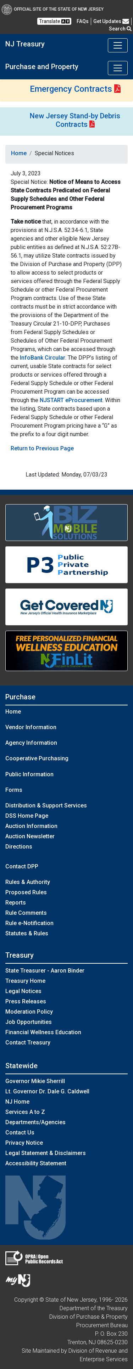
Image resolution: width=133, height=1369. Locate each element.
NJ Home (17, 1101)
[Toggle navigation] (118, 45)
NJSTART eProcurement (71, 400)
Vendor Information (30, 727)
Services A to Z (25, 1112)
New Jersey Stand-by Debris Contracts (75, 120)
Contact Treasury (27, 1042)
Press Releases (25, 1001)
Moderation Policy (29, 1011)
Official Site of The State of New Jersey (52, 9)
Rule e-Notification (29, 923)
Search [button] (120, 29)
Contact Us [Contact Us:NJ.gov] (19, 1132)
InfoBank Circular (42, 357)
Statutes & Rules (26, 933)
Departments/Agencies (35, 1122)
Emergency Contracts (71, 89)
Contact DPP (21, 866)
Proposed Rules (26, 892)
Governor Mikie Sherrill (35, 1081)
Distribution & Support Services (46, 805)
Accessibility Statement (35, 1163)
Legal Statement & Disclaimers (45, 1153)
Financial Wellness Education (43, 1032)
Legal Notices (23, 991)
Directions (18, 846)
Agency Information (31, 742)
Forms (13, 790)
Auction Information (31, 826)
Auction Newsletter (30, 836)
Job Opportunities (28, 1022)
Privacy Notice (24, 1142)
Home (19, 153)
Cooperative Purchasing (36, 758)
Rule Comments (26, 912)
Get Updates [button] (111, 21)
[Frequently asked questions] (83, 21)
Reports (15, 902)
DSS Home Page (26, 815)
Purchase (20, 697)
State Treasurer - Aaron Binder (44, 970)
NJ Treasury (25, 44)
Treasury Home (25, 981)
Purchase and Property (41, 66)
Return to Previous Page (42, 448)
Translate (54, 21)
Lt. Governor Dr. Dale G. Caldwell (47, 1091)
